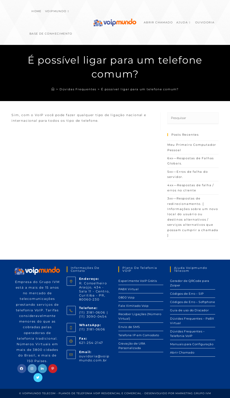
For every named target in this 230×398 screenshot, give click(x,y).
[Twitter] (37, 377)
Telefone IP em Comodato (138, 335)
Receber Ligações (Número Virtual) (139, 316)
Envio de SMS (129, 327)
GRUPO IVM (202, 393)
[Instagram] (32, 368)
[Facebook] (21, 368)
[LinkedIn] (42, 368)
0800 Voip (126, 297)
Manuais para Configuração (191, 344)
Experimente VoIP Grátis (137, 281)
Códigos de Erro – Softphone (192, 302)
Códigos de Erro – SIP (187, 293)
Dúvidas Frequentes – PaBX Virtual (192, 321)
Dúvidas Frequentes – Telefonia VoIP (187, 333)
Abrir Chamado (182, 352)
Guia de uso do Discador (189, 310)
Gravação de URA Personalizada (131, 346)
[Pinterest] (52, 368)
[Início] (53, 89)
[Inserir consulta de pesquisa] (193, 118)
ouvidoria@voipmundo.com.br (94, 358)
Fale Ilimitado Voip (133, 305)
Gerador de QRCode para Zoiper (189, 283)
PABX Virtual (128, 289)
